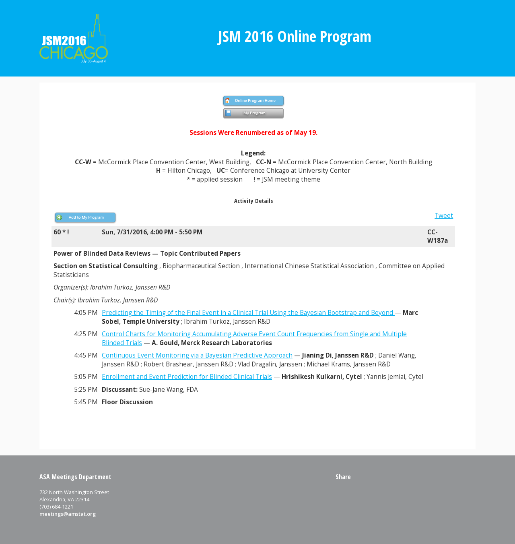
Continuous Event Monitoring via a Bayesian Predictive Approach (197, 355)
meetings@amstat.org (67, 513)
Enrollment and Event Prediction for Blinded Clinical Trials (187, 376)
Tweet (444, 215)
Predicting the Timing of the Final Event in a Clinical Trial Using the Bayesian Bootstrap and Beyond (248, 312)
